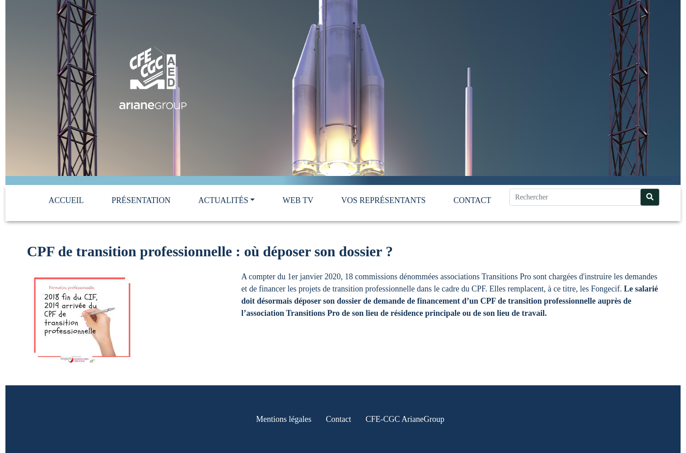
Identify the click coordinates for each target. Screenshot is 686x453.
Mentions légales (283, 419)
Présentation (141, 200)
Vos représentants (383, 200)
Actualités (223, 200)
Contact (472, 200)
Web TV (298, 200)
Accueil (66, 200)
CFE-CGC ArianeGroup (404, 419)
